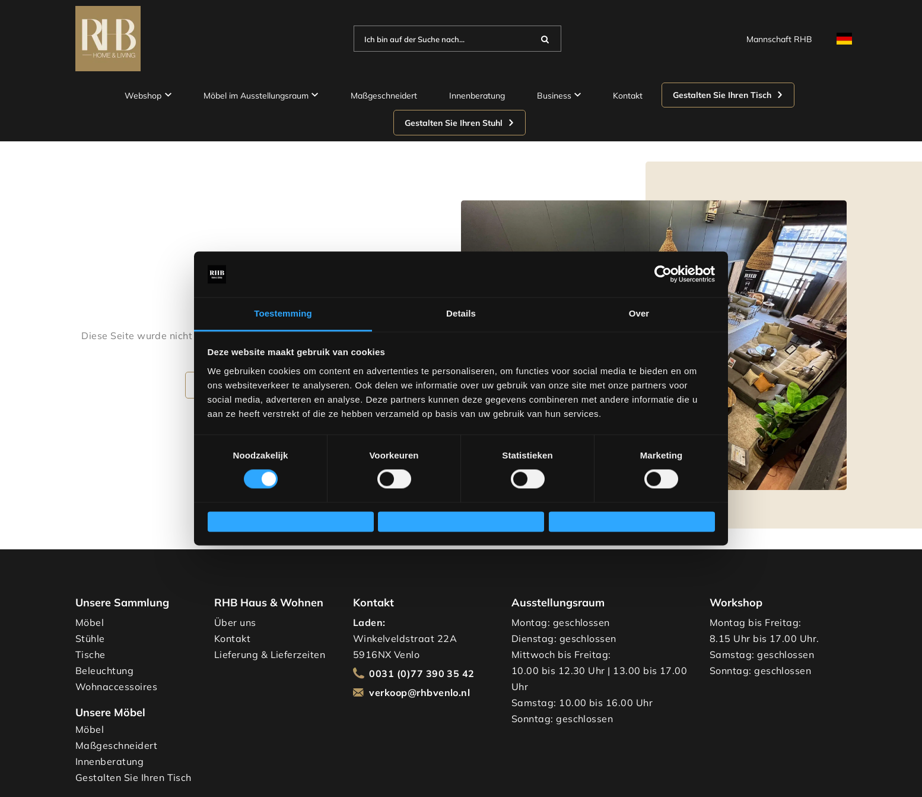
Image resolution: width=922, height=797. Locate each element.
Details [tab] (461, 308)
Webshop (148, 95)
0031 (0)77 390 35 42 (422, 673)
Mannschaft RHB (779, 39)
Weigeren (237, 522)
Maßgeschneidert (384, 95)
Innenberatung (477, 95)
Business (559, 95)
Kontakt (628, 95)
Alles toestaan (589, 522)
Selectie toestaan (424, 522)
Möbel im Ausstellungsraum (261, 95)
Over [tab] (639, 308)
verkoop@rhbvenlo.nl (419, 692)
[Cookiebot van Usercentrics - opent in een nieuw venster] (663, 269)
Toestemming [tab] (283, 308)
